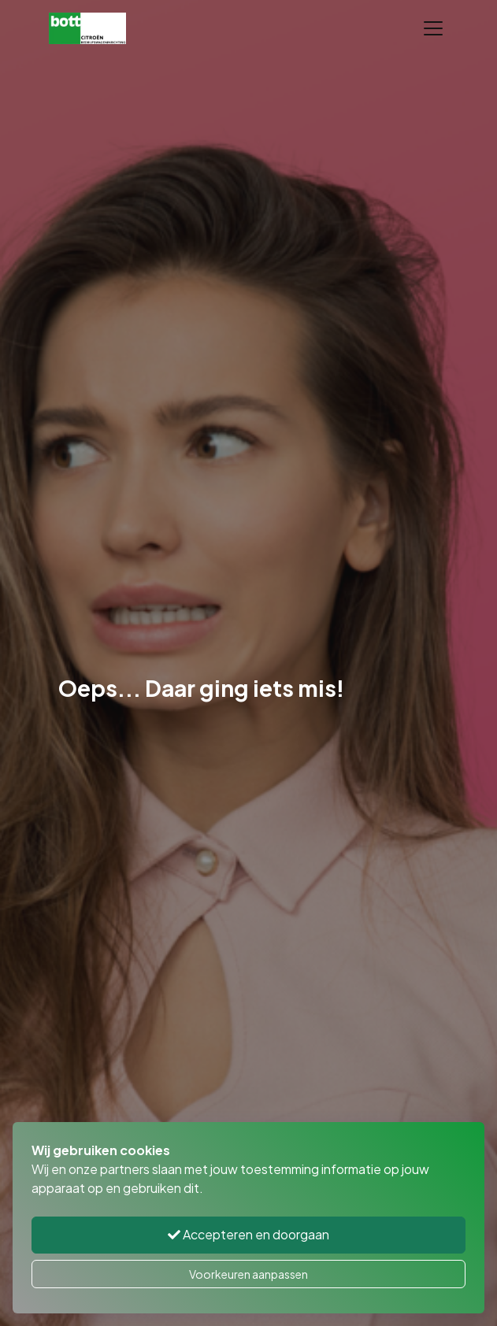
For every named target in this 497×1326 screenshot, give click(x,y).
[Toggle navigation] (433, 28)
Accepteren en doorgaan (248, 1234)
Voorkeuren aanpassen (248, 1274)
